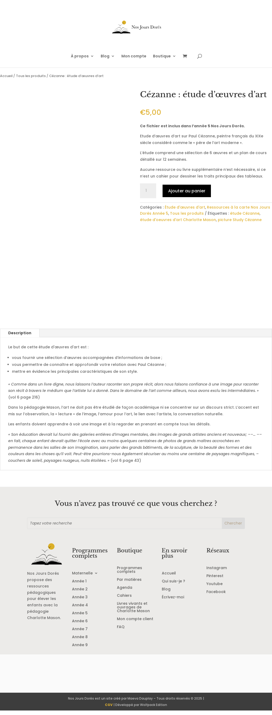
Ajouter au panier (186, 191)
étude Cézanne (245, 213)
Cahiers (124, 600)
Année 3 (80, 601)
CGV (109, 709)
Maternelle (82, 578)
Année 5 (80, 617)
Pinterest (214, 580)
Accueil (6, 75)
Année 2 (80, 593)
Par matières (129, 584)
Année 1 (79, 585)
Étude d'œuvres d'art (185, 207)
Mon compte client (135, 623)
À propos (80, 56)
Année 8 (80, 641)
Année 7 (80, 633)
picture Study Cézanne (240, 219)
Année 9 (80, 649)
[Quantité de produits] (148, 190)
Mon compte (133, 56)
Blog (105, 56)
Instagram (216, 572)
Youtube (214, 588)
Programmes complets (129, 574)
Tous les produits (31, 75)
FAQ (121, 631)
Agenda (124, 592)
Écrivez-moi (173, 601)
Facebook (216, 596)
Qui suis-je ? (173, 585)
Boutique (162, 56)
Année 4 (80, 609)
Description (19, 337)
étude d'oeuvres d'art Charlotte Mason (178, 219)
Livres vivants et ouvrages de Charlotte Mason (133, 612)
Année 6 (80, 625)
